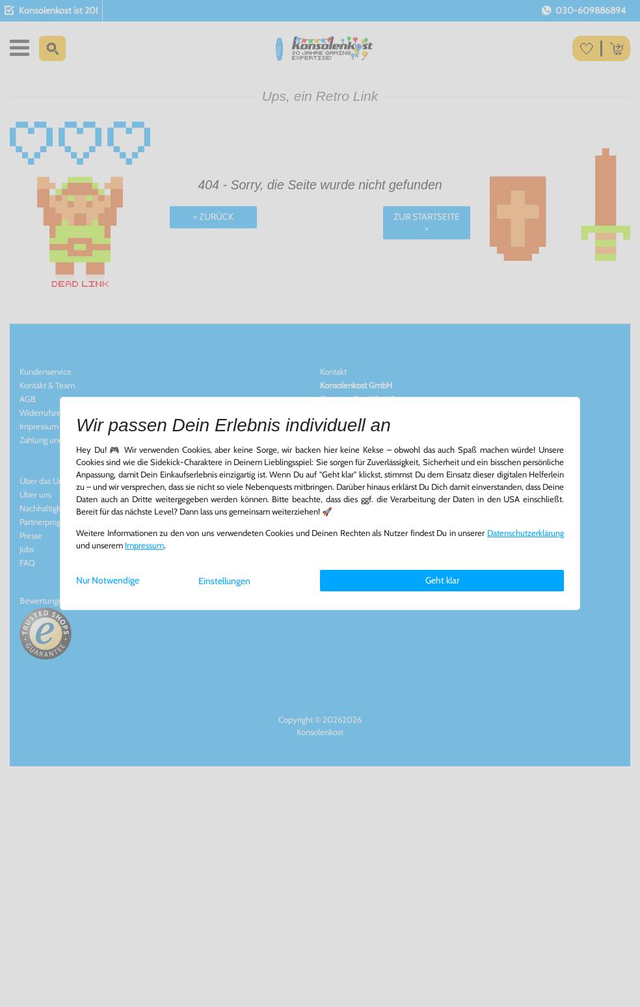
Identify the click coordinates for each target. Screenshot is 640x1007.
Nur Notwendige (107, 580)
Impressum (144, 545)
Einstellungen (224, 581)
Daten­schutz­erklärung (525, 533)
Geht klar (442, 580)
